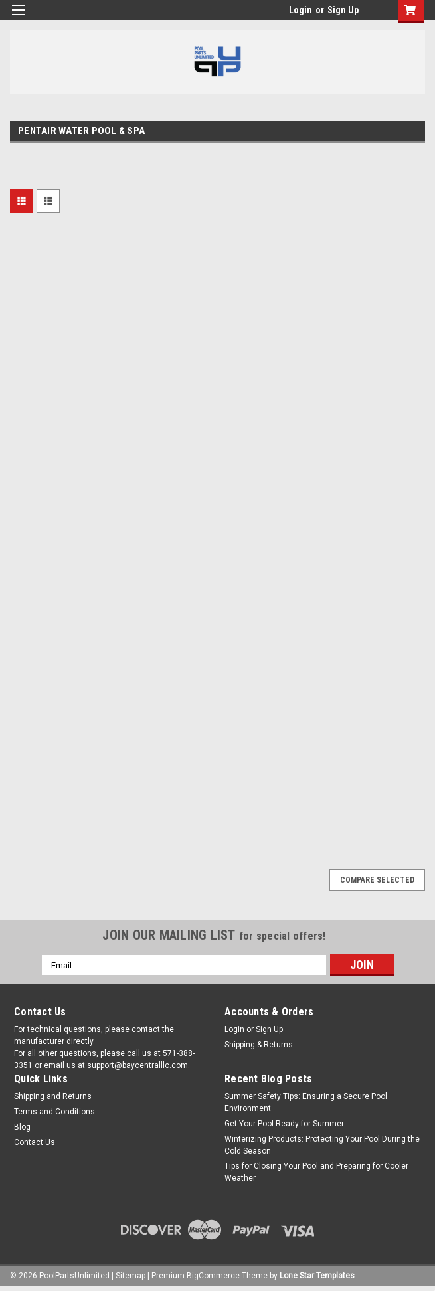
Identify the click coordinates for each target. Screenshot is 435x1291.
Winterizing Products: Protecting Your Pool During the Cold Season (322, 1145)
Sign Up (343, 10)
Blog (22, 1127)
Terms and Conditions (54, 1111)
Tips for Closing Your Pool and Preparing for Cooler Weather (316, 1172)
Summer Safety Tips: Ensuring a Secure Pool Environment (305, 1102)
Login (300, 10)
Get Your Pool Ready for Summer (284, 1123)
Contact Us (34, 1142)
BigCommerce (213, 1275)
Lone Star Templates (317, 1275)
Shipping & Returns (258, 1044)
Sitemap (130, 1275)
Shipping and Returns (53, 1096)
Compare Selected (377, 880)
